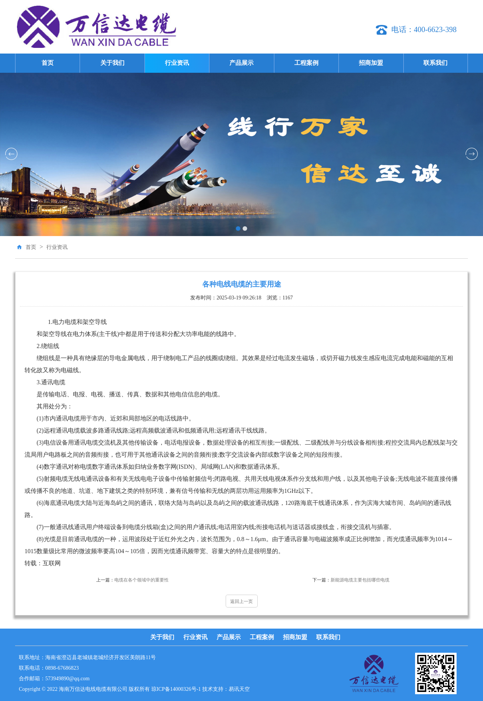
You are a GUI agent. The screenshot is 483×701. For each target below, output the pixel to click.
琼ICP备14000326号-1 (176, 689)
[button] (238, 228)
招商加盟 (371, 63)
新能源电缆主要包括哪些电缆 (350, 580)
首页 (48, 63)
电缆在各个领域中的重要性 (132, 580)
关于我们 (112, 63)
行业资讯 (177, 63)
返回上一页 (241, 601)
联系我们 (435, 63)
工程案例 (306, 63)
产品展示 (241, 63)
